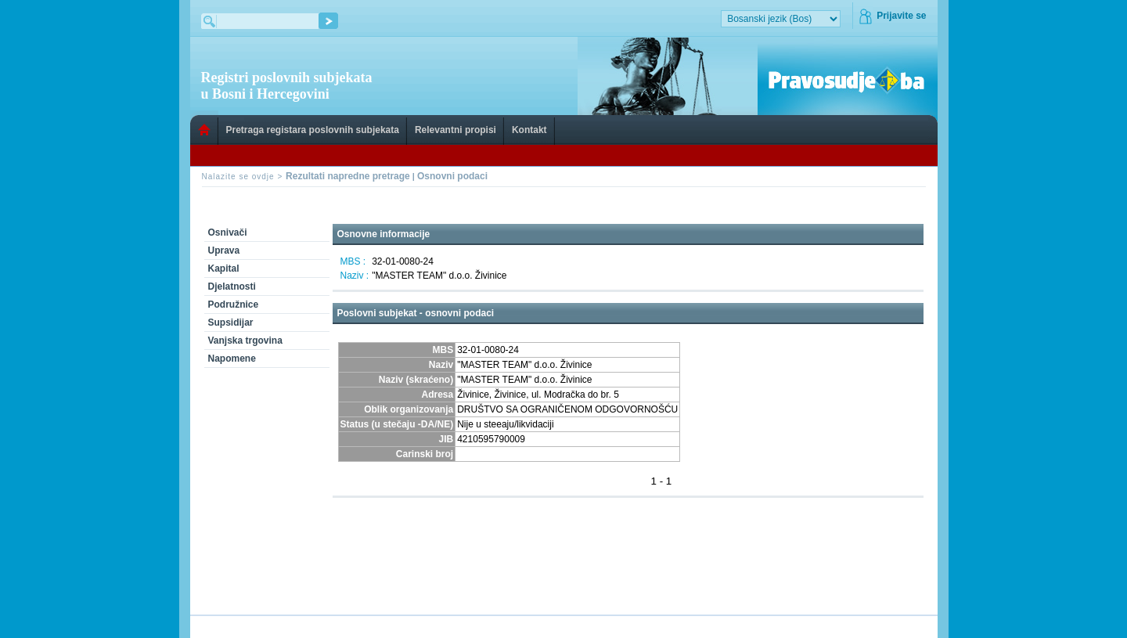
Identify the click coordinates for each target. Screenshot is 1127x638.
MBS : (353, 261)
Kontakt (529, 129)
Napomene (232, 358)
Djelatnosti (232, 286)
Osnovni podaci (452, 176)
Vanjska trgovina (245, 340)
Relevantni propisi (455, 129)
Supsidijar (231, 322)
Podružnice (233, 304)
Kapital (223, 268)
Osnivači (227, 232)
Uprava (224, 250)
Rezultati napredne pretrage (348, 176)
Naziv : (354, 275)
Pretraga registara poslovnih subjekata (312, 129)
